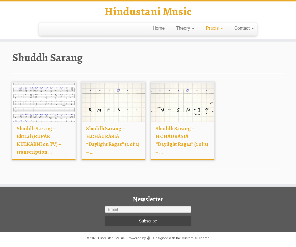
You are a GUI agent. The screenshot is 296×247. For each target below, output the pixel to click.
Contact (244, 28)
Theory (185, 28)
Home (159, 28)
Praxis (214, 28)
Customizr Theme (196, 238)
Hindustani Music (148, 11)
